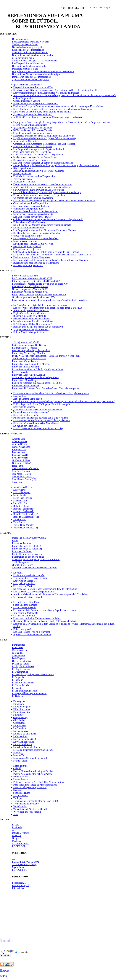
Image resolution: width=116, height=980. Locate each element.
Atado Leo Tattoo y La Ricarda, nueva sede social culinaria (42, 187)
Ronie (15, 540)
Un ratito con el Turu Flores (26, 602)
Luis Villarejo (20, 489)
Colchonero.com (20, 650)
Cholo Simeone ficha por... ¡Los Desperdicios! (34, 60)
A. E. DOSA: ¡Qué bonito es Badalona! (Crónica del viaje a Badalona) (47, 117)
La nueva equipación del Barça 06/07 (30, 286)
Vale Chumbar (20, 806)
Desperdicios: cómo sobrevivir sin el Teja (33, 87)
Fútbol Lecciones (21, 709)
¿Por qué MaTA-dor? (22, 565)
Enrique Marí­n (19, 449)
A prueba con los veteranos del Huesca (32, 634)
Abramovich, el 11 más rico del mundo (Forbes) (35, 377)
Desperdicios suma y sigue (25, 68)
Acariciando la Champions (26, 141)
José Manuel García (21, 474)
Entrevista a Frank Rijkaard (25, 366)
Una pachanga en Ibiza (24, 583)
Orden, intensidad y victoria (26, 101)
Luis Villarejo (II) (21, 492)
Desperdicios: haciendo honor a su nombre (32, 55)
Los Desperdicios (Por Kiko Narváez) (30, 41)
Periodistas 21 (19, 882)
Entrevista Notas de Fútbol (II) (27, 548)
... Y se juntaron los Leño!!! (25, 342)
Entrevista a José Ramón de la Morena (30, 364)
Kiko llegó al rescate (23, 168)
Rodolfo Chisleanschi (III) (26, 517)
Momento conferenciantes (26, 241)
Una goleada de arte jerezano (27, 249)
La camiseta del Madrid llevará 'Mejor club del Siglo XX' (40, 283)
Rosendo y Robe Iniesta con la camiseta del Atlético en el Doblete (45, 621)
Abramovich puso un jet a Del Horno (31, 310)
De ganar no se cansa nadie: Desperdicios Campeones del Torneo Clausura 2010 (52, 254)
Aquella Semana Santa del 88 (27, 398)
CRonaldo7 (17, 653)
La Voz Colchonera (22, 744)
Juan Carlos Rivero (22, 487)
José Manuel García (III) (24, 479)
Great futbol (19, 723)
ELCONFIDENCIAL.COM (25, 861)
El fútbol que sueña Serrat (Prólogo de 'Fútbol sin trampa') (41, 404)
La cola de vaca (20, 731)
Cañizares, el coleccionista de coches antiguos (34, 567)
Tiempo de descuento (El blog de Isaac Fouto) (35, 801)
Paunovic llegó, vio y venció (27, 246)
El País (15, 824)
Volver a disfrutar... (22, 179)
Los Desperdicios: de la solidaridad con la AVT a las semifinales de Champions (51, 260)
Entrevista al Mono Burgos (25, 380)
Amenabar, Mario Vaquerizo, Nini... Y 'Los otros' (36, 559)
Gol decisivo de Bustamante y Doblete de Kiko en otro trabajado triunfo (48, 219)
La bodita (18, 572)
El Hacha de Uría (20, 685)
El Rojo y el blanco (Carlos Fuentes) (29, 693)
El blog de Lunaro (21, 669)
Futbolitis (18, 714)
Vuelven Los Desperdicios (25, 44)
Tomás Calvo (19, 519)
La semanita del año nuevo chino (28, 556)
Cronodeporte (18, 655)
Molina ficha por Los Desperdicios (30, 125)
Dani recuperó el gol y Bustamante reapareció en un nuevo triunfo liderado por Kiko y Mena (58, 106)
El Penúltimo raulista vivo (24, 690)
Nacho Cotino (20, 500)
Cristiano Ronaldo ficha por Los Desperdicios (35, 211)
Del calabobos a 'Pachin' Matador (29, 222)
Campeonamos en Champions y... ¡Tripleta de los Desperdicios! (44, 144)
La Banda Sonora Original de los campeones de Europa (40, 305)
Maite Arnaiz (19, 495)
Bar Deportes (18, 644)
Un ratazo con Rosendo (24, 607)
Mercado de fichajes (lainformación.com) (33, 750)
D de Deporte (18, 658)
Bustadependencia (22, 173)
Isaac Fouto (17, 465)
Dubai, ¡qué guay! (21, 39)
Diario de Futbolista (21, 661)
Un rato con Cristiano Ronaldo (28, 597)
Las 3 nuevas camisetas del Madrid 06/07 (32, 278)
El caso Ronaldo (20, 372)
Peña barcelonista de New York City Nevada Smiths (38, 782)
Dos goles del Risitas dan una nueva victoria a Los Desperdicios (43, 71)
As (13, 859)
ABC (14, 830)
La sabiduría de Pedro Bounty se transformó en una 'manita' (42, 111)
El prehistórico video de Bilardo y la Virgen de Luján (37, 369)
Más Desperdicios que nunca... (28, 265)
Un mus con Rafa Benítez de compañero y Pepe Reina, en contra (44, 610)
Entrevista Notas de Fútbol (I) (26, 546)
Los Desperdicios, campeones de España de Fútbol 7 (38, 149)
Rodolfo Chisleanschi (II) (25, 514)
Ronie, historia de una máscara (27, 554)
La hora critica (20, 736)
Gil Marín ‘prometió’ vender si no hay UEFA (34, 297)
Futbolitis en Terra (22, 712)
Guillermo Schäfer (21, 460)
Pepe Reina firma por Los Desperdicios (32, 152)
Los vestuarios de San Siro (25, 275)
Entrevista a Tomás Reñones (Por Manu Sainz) (35, 423)
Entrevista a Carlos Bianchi (25, 361)
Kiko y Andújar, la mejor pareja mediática (33, 591)
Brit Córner (17, 647)
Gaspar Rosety (20, 717)
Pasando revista (20, 776)
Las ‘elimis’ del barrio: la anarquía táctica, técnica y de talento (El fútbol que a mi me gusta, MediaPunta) (64, 401)
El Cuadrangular (20, 672)
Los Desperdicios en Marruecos (27, 63)
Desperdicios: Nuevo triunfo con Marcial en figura (36, 74)
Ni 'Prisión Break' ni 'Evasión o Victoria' (32, 130)
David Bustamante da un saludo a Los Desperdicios (38, 154)
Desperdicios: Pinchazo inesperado (29, 66)
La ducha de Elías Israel (25, 733)
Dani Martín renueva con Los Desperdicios (34, 176)
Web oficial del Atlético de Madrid (30, 809)
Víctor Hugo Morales (23, 525)
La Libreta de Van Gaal (24, 739)
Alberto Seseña (19, 441)
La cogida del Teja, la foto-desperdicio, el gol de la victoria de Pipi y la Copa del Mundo (56, 165)
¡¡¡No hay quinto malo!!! (24, 58)
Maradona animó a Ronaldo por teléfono (33, 321)
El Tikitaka (17, 696)
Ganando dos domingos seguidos (28, 47)
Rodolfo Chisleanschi (23, 511)
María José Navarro (22, 498)
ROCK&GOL (19, 846)
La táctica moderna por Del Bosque (29, 345)
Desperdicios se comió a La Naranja (30, 160)
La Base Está (19, 725)
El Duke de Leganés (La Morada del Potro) (33, 674)
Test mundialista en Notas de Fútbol (30, 578)
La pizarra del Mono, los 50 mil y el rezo (33, 244)
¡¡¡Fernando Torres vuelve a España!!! (30, 79)
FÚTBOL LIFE (19, 870)
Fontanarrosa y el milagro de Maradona (31, 350)
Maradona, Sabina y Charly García (29, 538)
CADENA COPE (20, 843)
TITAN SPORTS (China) (24, 864)
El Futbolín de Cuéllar (23, 682)
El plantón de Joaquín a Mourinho (29, 313)
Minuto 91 (18, 752)
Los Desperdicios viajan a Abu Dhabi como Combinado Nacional (45, 230)
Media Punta (18, 867)
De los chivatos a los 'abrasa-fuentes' (31, 412)
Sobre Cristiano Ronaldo (25, 605)
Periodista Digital (20, 885)
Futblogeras (19, 701)
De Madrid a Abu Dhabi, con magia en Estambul (36, 233)
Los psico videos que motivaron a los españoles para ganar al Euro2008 (47, 307)
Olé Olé (17, 768)
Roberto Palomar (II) (23, 508)
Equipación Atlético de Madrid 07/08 (30, 292)
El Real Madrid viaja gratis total (28, 332)
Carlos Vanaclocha (21, 447)
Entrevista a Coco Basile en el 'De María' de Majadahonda (41, 420)
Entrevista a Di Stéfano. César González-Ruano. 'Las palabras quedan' (46, 388)
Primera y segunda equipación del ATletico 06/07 (36, 281)
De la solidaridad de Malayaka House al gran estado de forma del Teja (47, 192)
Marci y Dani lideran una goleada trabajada (34, 214)
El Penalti (17, 688)
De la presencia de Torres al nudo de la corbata (35, 238)
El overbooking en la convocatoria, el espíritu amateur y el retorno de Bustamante (52, 109)
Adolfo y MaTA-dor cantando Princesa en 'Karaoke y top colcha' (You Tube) (50, 594)
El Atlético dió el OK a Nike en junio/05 (32, 324)
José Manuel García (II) (23, 476)
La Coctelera (19, 728)
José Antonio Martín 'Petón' (25, 468)
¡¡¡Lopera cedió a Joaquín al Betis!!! (30, 329)
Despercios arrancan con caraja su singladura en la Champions (43, 135)
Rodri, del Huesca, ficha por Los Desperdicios (35, 103)
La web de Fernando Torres (26, 747)
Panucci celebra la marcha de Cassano (31, 318)
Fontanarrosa (18, 452)
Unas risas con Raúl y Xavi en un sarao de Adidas (37, 618)
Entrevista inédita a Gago (25, 415)
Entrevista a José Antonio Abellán (28, 374)
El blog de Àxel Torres (23, 666)
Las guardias (19, 396)
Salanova (17, 790)
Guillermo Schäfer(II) (22, 463)
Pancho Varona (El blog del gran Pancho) (33, 774)
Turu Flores (19, 522)
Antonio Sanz (18, 438)
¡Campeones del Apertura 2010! (28, 208)
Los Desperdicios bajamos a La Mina (31, 206)
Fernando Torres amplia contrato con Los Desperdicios (39, 195)
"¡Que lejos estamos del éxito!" (28, 235)
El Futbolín (17, 680)
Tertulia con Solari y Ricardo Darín (29, 358)
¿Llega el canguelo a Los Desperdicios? (32, 114)
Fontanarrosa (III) (20, 457)
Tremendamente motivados (26, 803)
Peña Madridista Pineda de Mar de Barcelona (35, 784)
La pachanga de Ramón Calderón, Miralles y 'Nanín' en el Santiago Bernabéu (49, 300)
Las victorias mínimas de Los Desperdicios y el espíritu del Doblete (46, 92)
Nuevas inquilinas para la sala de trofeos (32, 146)
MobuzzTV (18, 755)
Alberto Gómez (19, 444)
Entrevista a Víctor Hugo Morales (28, 353)
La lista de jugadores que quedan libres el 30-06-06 (37, 383)
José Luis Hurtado (21, 471)
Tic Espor (18, 798)
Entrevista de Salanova (24, 407)
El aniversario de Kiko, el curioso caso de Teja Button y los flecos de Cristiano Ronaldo (55, 90)
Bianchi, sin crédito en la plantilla (29, 316)
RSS (3, 976)
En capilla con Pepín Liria (26, 426)
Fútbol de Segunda (22, 706)
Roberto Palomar (21, 506)
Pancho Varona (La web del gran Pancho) (33, 771)
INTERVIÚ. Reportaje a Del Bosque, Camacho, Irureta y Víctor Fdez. (46, 356)
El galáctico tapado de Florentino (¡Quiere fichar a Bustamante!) (44, 138)
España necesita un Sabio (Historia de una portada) (38, 428)
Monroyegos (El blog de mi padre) (30, 758)
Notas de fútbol (20, 766)
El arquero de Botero (22, 551)
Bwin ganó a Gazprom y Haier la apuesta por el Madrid (39, 294)
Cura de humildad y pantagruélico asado (32, 133)
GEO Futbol (19, 720)
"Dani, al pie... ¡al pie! (24, 181)
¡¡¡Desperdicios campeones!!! (27, 84)
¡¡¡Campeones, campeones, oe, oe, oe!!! (32, 127)
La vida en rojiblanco (23, 741)
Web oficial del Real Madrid (27, 811)
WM (15, 814)
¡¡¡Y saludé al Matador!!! (25, 613)
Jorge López (18, 482)
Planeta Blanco (20, 779)
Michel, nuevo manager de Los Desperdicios (34, 157)
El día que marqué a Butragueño (29, 575)
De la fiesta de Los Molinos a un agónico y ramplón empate (42, 225)
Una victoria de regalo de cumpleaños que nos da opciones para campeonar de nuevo (54, 200)
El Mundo (17, 827)
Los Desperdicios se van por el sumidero (33, 216)
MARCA (16, 835)
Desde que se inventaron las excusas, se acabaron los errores (42, 184)
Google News (18, 838)
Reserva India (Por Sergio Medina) (30, 787)
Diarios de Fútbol (20, 663)
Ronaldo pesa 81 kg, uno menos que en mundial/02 (38, 326)
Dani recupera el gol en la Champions (31, 257)
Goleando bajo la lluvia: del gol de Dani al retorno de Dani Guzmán (46, 252)
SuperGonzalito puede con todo (28, 227)
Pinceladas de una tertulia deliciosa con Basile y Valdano (40, 417)
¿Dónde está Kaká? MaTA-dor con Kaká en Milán (37, 409)
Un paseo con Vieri (22, 586)
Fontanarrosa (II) (20, 455)
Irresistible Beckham (22, 543)
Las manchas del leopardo (24, 347)
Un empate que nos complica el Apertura (33, 198)
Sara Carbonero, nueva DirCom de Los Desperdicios (38, 189)
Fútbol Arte (18, 704)
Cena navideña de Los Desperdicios (30, 203)
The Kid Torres (20, 795)
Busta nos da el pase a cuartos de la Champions (36, 262)
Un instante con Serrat (24, 615)
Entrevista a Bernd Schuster (25, 385)
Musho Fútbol (20, 760)
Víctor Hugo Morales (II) (25, 527)
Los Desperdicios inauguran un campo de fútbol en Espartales (43, 162)
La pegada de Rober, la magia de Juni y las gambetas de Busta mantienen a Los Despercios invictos (61, 122)
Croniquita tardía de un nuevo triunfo (30, 52)
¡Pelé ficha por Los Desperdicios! (28, 50)
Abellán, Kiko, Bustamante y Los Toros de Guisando (38, 171)
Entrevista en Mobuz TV (25, 581)
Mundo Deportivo (20, 832)
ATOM (4, 970)
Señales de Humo (21, 793)
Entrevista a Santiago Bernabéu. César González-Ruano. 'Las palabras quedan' (51, 393)
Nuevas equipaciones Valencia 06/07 (30, 289)
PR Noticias (18, 888)
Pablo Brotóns (20, 503)
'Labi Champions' (20, 562)
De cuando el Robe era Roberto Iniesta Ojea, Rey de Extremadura (45, 589)
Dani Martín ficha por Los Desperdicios (31, 77)
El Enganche (18, 677)
